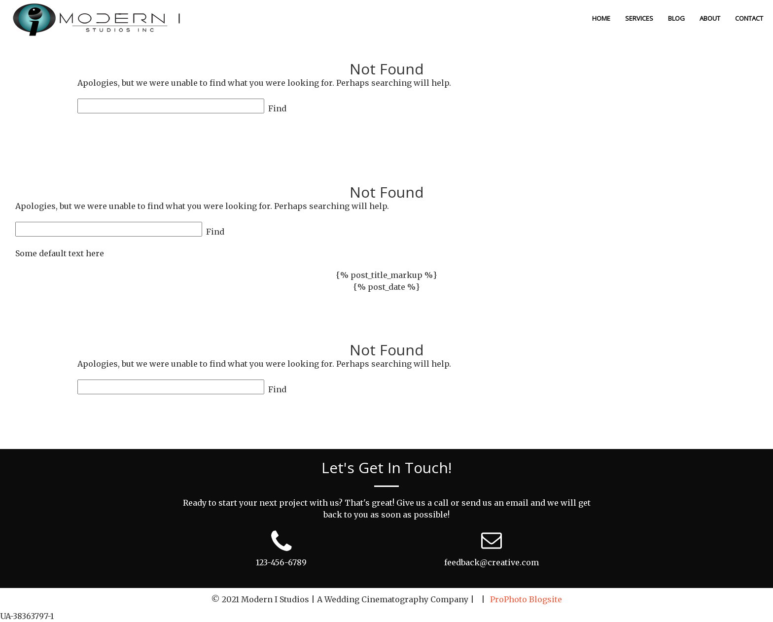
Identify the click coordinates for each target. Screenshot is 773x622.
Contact (749, 18)
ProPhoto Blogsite (526, 599)
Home (601, 18)
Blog (676, 18)
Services (639, 18)
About (710, 18)
